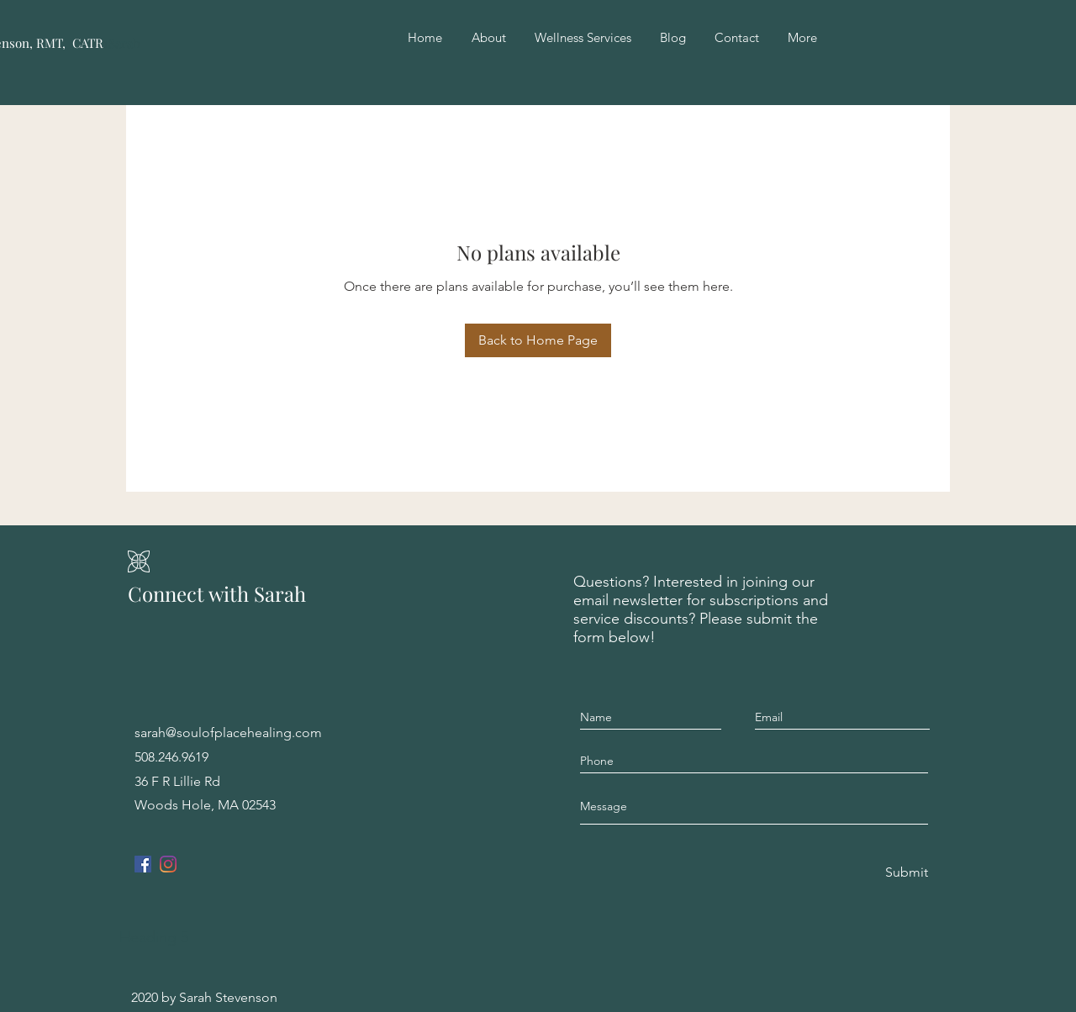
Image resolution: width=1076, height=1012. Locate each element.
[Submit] (905, 872)
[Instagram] (168, 864)
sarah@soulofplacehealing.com (228, 733)
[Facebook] (142, 864)
